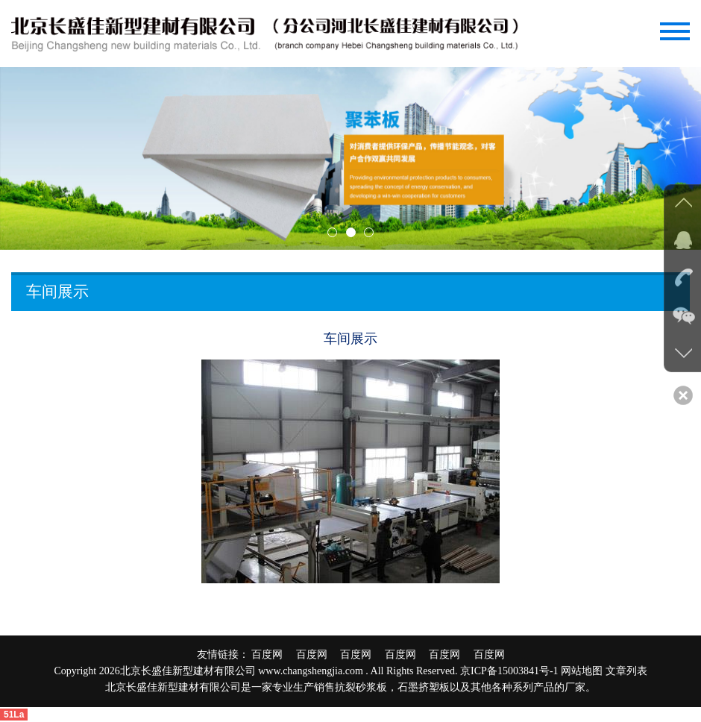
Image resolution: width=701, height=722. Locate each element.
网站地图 (582, 671)
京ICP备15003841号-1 (509, 671)
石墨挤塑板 (423, 687)
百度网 (272, 654)
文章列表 (626, 671)
